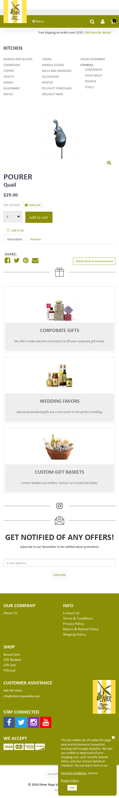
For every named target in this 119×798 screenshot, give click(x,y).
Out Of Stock (12, 207)
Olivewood (50, 79)
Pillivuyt (9, 672)
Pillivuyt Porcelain (56, 90)
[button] (113, 24)
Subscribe (59, 577)
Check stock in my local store (94, 263)
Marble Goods (53, 67)
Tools (89, 89)
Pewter (47, 85)
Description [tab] (14, 241)
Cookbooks (12, 67)
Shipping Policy (74, 636)
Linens (47, 61)
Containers (93, 72)
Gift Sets (10, 667)
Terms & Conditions (73, 773)
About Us (10, 615)
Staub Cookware (92, 61)
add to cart (39, 219)
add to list (15, 233)
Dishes (8, 85)
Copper (9, 73)
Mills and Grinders (56, 73)
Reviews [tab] (35, 241)
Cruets (9, 79)
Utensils (86, 67)
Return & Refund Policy (80, 631)
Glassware (12, 90)
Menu (44, 23)
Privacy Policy (69, 780)
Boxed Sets (12, 656)
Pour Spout (93, 78)
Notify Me (33, 207)
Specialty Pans (52, 96)
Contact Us (71, 615)
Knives (8, 96)
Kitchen (13, 50)
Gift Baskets (12, 662)
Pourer (90, 83)
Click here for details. (98, 35)
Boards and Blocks (18, 61)
